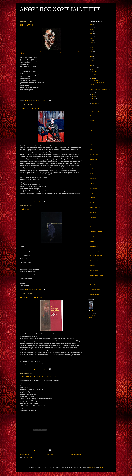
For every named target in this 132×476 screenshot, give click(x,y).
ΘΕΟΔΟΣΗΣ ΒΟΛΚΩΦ (95, 207)
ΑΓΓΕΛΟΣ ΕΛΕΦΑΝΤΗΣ (31, 297)
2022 (91, 34)
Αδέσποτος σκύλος (94, 251)
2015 (91, 49)
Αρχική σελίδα (50, 454)
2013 (91, 54)
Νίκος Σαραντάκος (94, 270)
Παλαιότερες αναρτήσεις (76, 454)
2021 (91, 36)
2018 (91, 42)
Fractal (91, 130)
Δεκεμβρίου (94, 67)
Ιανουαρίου (94, 103)
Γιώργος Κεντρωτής (94, 111)
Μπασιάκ (92, 120)
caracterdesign (92, 467)
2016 (91, 47)
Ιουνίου (93, 92)
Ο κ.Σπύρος (25, 209)
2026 (91, 24)
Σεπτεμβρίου (95, 74)
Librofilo (92, 236)
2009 (91, 63)
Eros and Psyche (93, 188)
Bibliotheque (93, 212)
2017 (91, 45)
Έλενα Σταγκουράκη (94, 246)
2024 (91, 29)
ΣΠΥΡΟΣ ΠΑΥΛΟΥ (92, 311)
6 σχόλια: (40, 289)
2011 (91, 58)
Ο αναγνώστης (93, 159)
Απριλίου (94, 96)
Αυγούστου (94, 76)
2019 (91, 40)
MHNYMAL (93, 217)
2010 (91, 60)
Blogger (101, 467)
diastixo (92, 140)
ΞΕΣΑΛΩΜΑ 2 (26, 25)
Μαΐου (93, 94)
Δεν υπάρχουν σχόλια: (42, 100)
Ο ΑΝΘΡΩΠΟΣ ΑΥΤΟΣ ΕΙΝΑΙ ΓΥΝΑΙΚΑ (38, 377)
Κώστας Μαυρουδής (94, 260)
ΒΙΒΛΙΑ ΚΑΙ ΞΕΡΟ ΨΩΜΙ (96, 275)
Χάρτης (91, 115)
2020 (91, 38)
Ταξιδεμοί (92, 125)
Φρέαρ (91, 193)
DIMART (92, 183)
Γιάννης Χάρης (93, 285)
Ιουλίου (93, 78)
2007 (91, 106)
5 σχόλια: (40, 201)
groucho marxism (94, 164)
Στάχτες (92, 227)
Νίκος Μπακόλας (94, 154)
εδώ (78, 145)
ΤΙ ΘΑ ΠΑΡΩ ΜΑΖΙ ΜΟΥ (31, 108)
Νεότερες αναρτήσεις (25, 454)
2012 (91, 56)
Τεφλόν (91, 169)
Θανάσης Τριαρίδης (94, 294)
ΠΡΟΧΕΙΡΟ (93, 178)
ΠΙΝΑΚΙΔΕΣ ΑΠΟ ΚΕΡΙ (96, 255)
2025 (91, 27)
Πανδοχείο (92, 241)
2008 (91, 65)
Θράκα (91, 149)
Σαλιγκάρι (92, 135)
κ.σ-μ (91, 280)
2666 (91, 144)
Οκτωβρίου (94, 71)
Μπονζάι (92, 222)
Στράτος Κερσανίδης (95, 289)
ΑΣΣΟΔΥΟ (92, 198)
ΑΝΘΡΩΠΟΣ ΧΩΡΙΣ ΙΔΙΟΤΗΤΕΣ (60, 9)
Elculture (92, 173)
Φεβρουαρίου (95, 101)
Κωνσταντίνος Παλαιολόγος (96, 231)
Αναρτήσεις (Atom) (30, 457)
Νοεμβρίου (94, 69)
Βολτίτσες (92, 265)
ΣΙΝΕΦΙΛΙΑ (93, 202)
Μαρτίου (94, 98)
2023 (91, 31)
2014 (91, 51)
